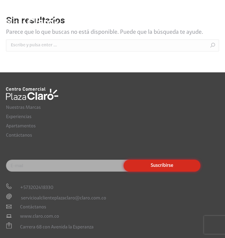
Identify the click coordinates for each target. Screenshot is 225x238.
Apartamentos (21, 126)
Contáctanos (19, 135)
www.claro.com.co (39, 216)
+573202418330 (36, 187)
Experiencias (19, 117)
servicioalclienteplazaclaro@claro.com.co (63, 198)
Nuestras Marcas (23, 107)
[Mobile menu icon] (213, 20)
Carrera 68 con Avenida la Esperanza (57, 227)
